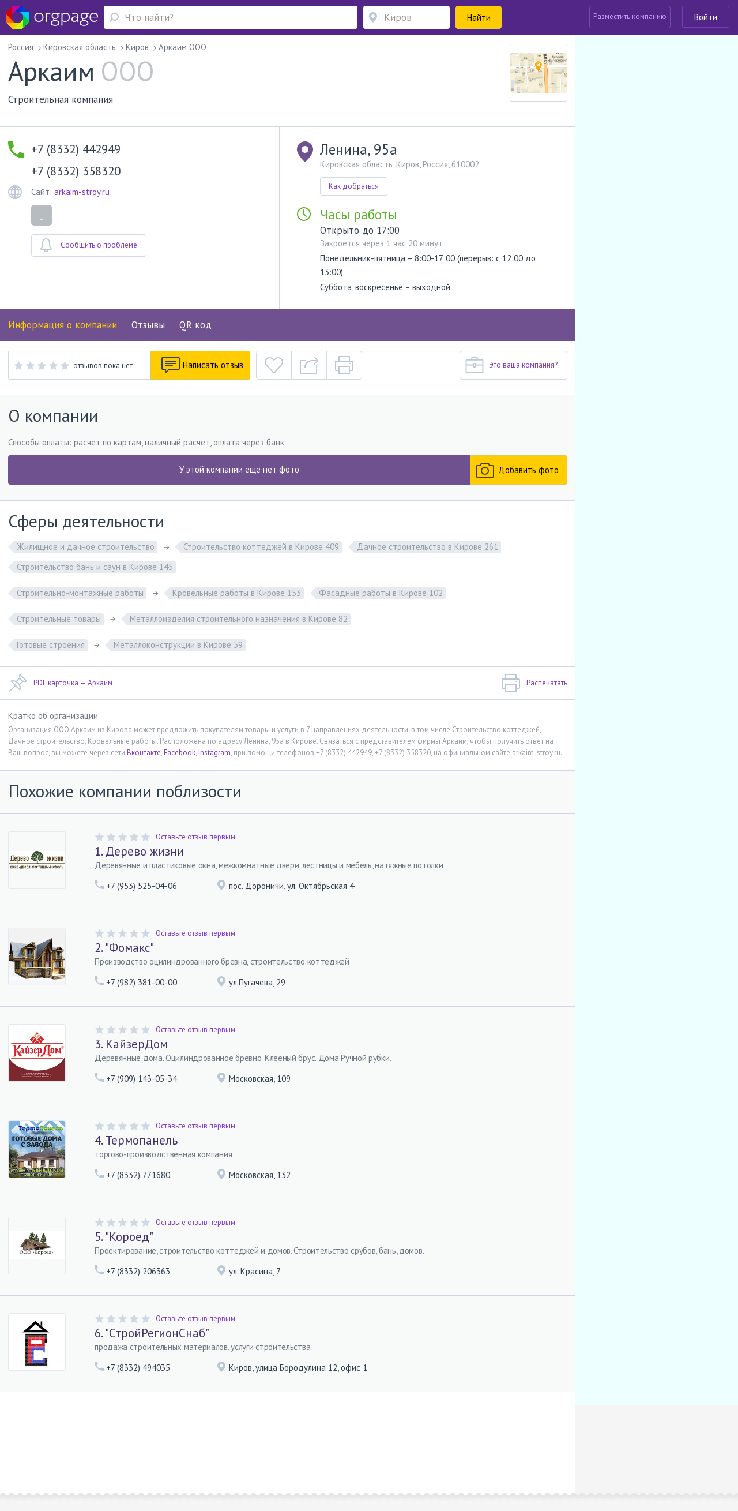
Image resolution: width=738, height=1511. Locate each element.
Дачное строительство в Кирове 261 (427, 546)
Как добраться (354, 186)
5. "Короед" (124, 1236)
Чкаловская (223, 1454)
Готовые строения (51, 644)
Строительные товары (59, 618)
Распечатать (534, 683)
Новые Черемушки (101, 1454)
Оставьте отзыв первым (195, 837)
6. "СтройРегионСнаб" (152, 1333)
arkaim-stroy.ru (82, 191)
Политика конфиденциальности (310, 1437)
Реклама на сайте (135, 1437)
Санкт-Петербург (162, 1454)
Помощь (45, 1437)
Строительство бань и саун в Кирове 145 (95, 566)
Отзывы (148, 324)
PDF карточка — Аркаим (60, 683)
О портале (82, 1437)
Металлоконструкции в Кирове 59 (178, 644)
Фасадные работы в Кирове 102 (381, 592)
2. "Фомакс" (124, 947)
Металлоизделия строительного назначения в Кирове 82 (239, 618)
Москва (44, 1454)
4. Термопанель (136, 1140)
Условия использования (210, 1437)
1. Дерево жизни (139, 851)
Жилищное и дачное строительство (86, 546)
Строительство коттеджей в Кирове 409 (261, 546)
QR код (195, 324)
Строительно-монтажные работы (80, 592)
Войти (705, 17)
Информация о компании (62, 324)
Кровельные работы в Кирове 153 (236, 592)
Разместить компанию (630, 16)
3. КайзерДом (131, 1044)
